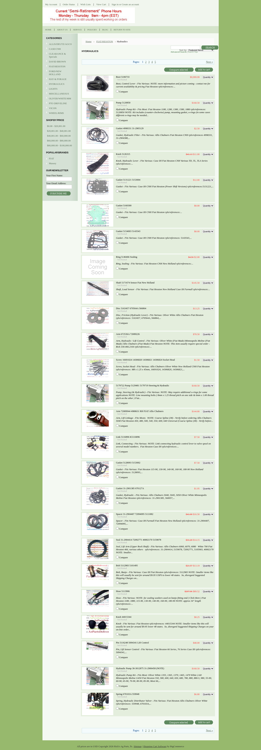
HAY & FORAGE (59, 79)
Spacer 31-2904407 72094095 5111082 (134, 514)
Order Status (69, 4)
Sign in (115, 4)
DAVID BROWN (59, 61)
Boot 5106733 (122, 77)
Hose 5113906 (123, 591)
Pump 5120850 (123, 102)
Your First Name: (54, 175)
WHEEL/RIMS (56, 113)
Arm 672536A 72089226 (128, 334)
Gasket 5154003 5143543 (128, 231)
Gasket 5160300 (124, 205)
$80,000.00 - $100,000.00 (59, 145)
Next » (209, 62)
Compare (123, 91)
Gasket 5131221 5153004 (128, 180)
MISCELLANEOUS (59, 93)
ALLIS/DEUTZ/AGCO (59, 44)
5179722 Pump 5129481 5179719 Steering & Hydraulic (142, 385)
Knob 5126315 (123, 154)
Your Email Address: (56, 183)
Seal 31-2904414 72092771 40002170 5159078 (138, 540)
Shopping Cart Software (155, 746)
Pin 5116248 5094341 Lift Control (132, 642)
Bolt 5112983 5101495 (127, 565)
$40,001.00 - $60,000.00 (59, 135)
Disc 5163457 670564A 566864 (131, 308)
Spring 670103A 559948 (127, 694)
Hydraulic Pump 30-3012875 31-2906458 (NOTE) (140, 668)
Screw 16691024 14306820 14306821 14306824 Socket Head (145, 360)
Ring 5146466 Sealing (126, 257)
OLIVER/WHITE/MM (59, 98)
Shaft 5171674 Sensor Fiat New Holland (135, 282)
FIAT (51, 158)
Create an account (130, 4)
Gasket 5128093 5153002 (128, 462)
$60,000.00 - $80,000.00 (59, 140)
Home (89, 41)
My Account (51, 4)
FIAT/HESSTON (59, 66)
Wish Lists (85, 4)
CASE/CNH (59, 49)
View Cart (101, 4)
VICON (59, 108)
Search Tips (193, 52)
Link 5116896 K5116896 (128, 437)
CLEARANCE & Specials (57, 55)
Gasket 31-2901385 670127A (130, 488)
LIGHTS (53, 88)
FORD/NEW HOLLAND (59, 73)
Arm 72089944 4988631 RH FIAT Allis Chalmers (140, 411)
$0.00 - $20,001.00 (56, 126)
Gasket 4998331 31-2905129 (130, 128)
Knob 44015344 (123, 617)
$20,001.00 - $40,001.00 (59, 131)
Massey (52, 163)
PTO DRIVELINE (59, 103)
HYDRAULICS (59, 84)
